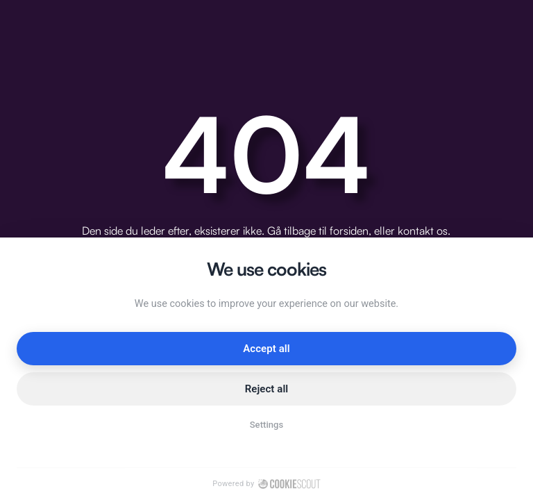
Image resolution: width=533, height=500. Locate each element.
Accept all (266, 348)
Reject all (267, 389)
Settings (267, 424)
